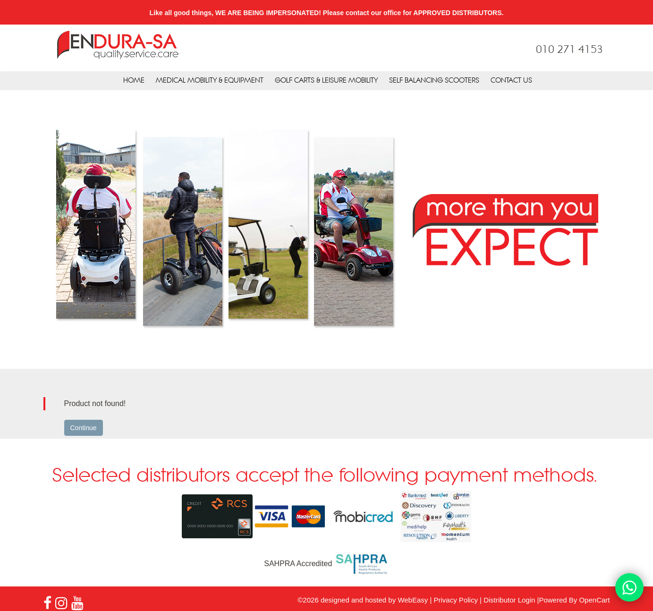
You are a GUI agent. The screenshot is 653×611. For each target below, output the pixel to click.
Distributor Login (509, 600)
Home (133, 80)
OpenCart (594, 600)
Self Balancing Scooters (434, 80)
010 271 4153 (569, 50)
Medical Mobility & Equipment (209, 80)
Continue (83, 428)
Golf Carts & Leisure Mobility (326, 80)
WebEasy (413, 600)
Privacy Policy (456, 600)
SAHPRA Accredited (326, 564)
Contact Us (511, 80)
